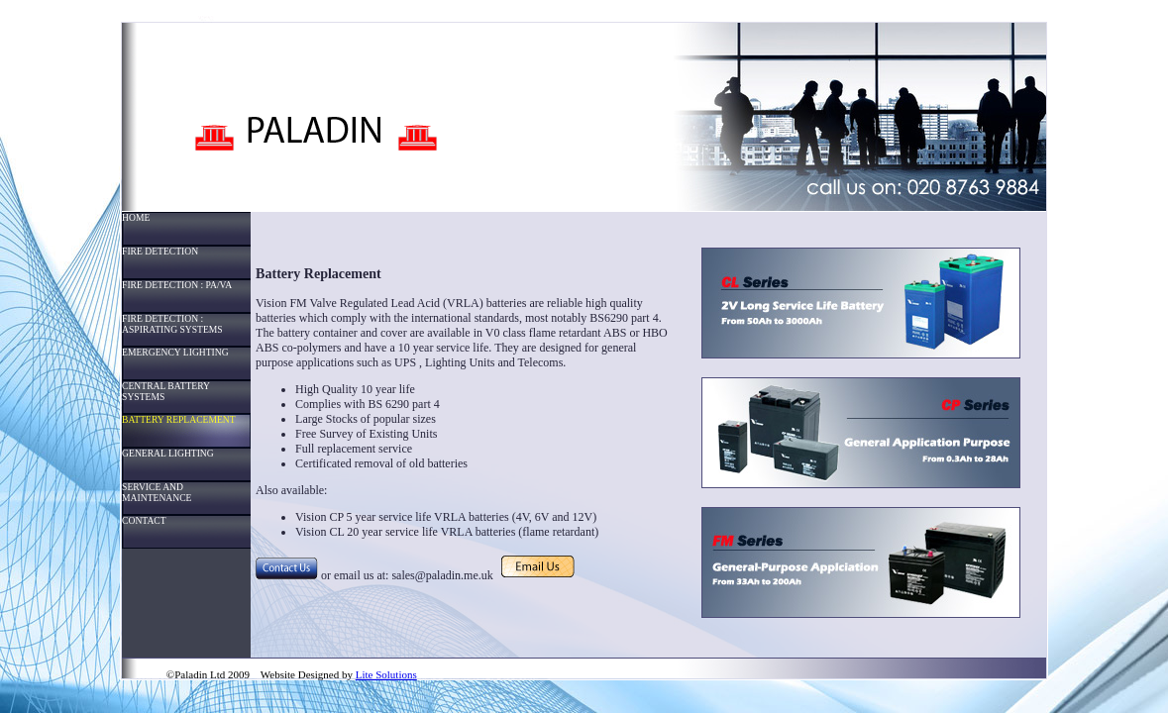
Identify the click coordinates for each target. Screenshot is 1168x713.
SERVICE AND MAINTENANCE (156, 492)
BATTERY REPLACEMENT (179, 419)
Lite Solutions (386, 674)
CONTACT (144, 520)
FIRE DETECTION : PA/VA (177, 284)
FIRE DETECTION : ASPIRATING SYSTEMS (172, 324)
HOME (136, 217)
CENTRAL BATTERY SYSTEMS (166, 391)
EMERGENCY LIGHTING (175, 352)
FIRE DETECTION (160, 251)
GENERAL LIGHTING (168, 453)
